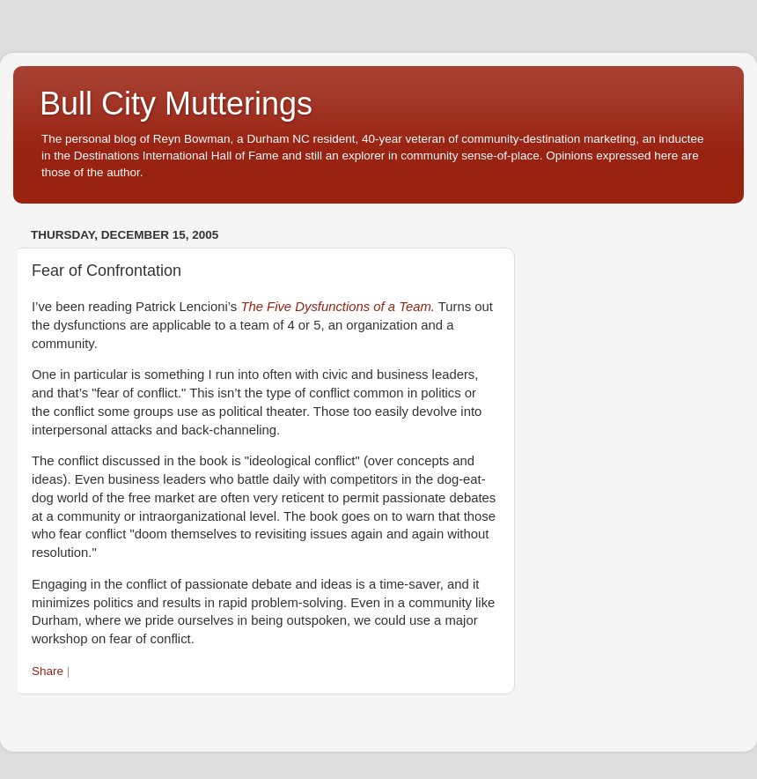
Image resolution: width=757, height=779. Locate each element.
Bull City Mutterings (176, 103)
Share (47, 671)
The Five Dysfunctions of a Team (335, 307)
